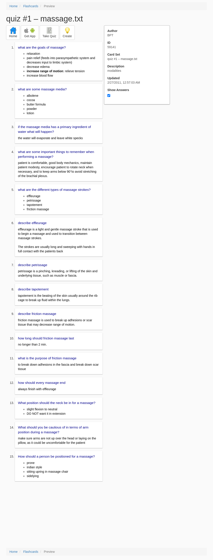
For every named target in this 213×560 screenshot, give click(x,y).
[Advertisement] (139, 147)
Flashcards (30, 6)
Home (13, 6)
